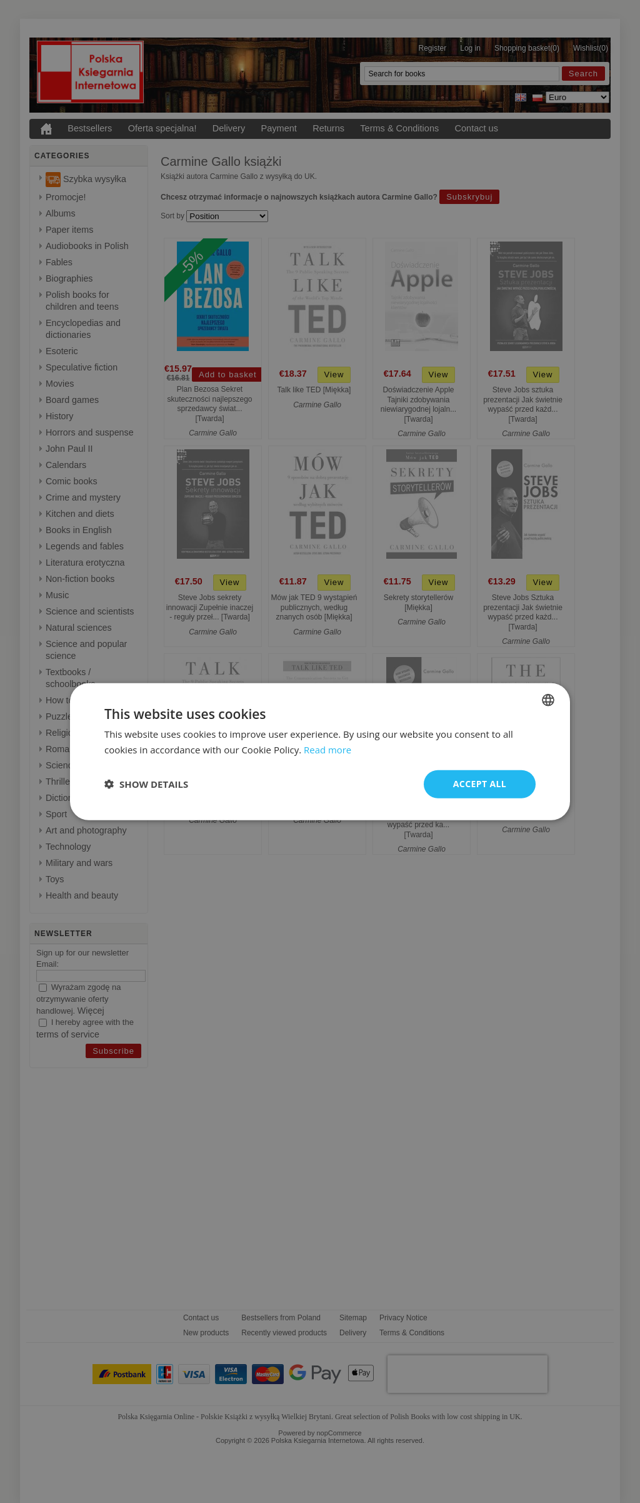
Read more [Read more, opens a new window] (328, 749)
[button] (146, 784)
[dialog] (320, 751)
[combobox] (548, 700)
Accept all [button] (479, 784)
